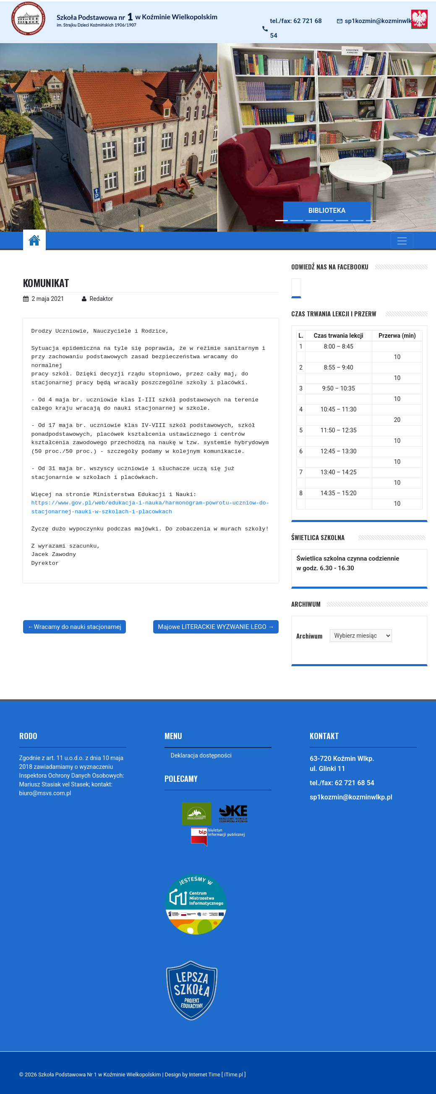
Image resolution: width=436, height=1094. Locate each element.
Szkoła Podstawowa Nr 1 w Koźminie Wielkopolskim (101, 1075)
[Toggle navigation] (402, 241)
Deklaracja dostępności (201, 755)
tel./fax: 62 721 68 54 (296, 28)
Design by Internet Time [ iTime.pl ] (209, 1075)
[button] (234, 137)
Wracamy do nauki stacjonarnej (78, 627)
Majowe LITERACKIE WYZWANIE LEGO (212, 627)
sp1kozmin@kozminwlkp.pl (383, 21)
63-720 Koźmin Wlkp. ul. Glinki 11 (342, 764)
